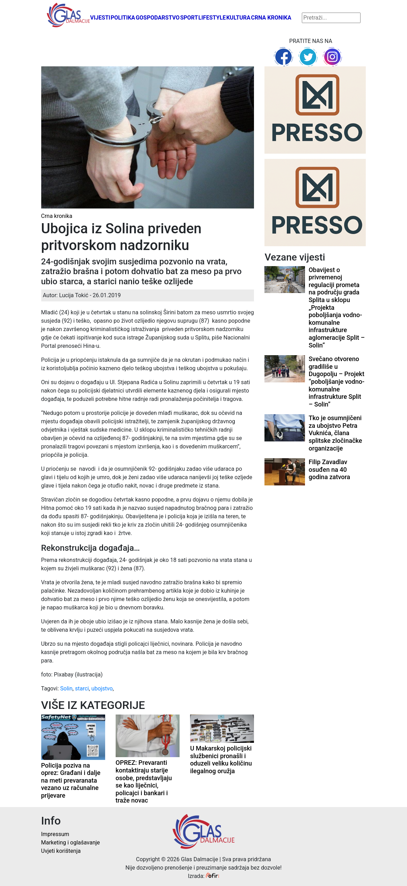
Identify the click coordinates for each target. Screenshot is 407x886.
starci (82, 688)
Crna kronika (271, 17)
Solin (66, 688)
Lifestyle (212, 17)
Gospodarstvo (158, 17)
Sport (189, 17)
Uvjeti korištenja (61, 851)
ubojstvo (102, 688)
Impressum (55, 834)
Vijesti (100, 17)
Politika (123, 17)
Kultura (238, 17)
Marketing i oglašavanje (70, 842)
